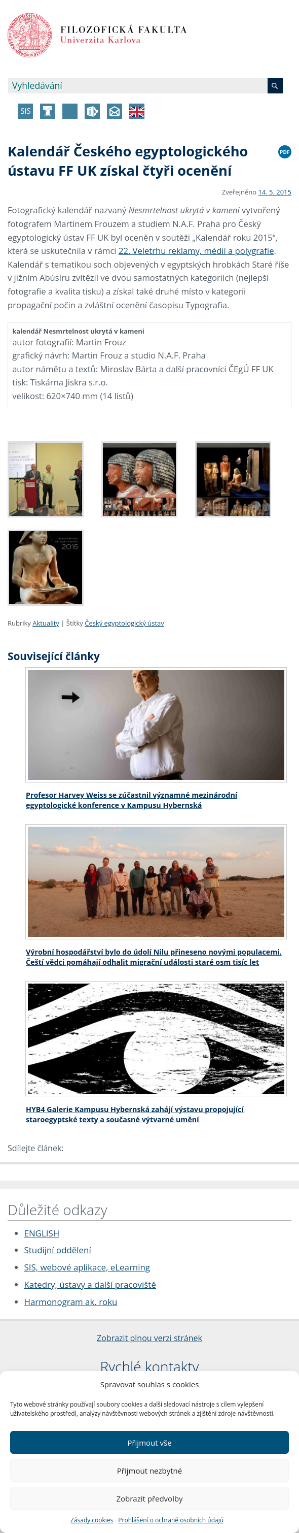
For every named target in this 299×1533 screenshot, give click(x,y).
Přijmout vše (149, 1443)
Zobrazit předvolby (149, 1498)
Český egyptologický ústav (124, 623)
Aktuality (45, 623)
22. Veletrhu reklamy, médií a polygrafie (196, 250)
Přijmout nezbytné (149, 1470)
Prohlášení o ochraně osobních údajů (170, 1520)
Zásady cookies (91, 1520)
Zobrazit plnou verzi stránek (149, 1338)
